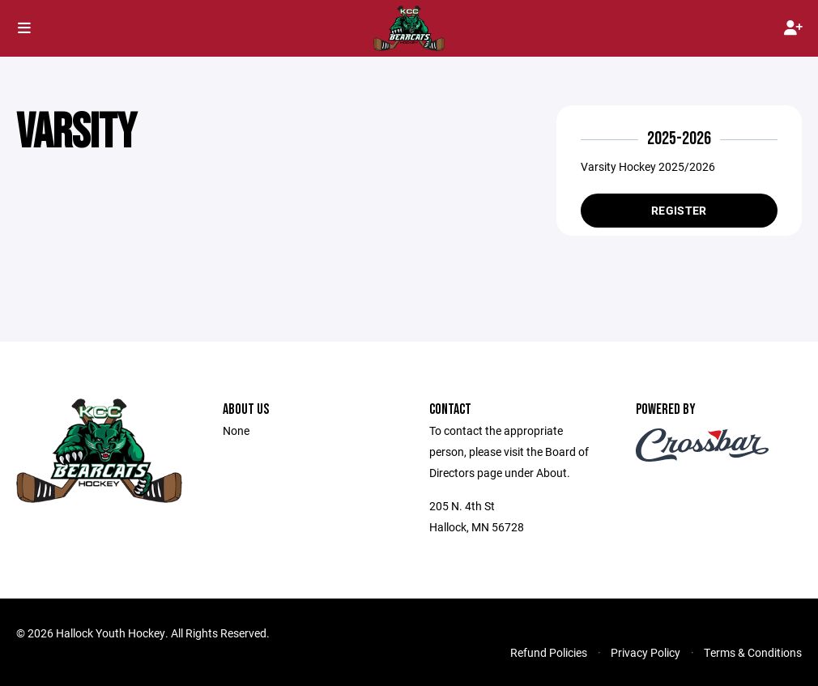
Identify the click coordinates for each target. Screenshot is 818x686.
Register (678, 210)
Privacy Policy (645, 652)
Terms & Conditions (753, 652)
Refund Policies (548, 652)
